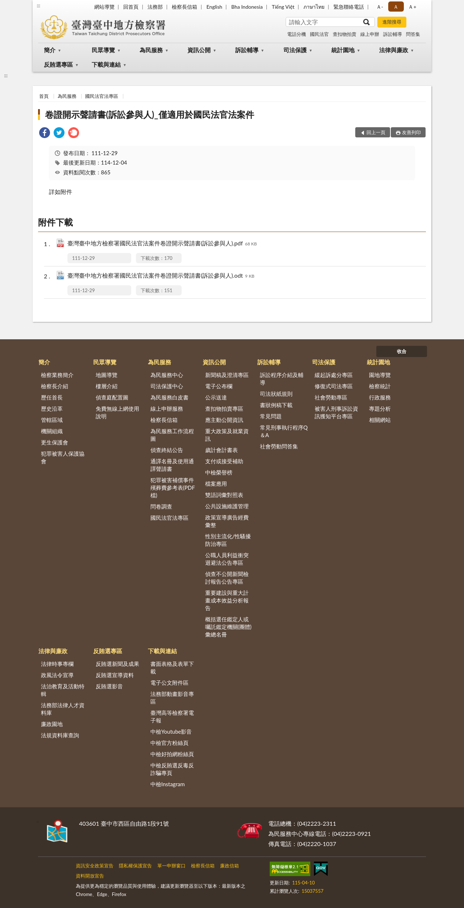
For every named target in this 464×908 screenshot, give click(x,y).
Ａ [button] (395, 7)
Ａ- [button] (379, 7)
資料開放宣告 (90, 876)
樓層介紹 (106, 386)
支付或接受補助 (224, 461)
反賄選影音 (109, 686)
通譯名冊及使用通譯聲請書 (172, 465)
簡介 (49, 49)
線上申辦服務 (166, 408)
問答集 (413, 34)
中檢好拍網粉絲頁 (172, 754)
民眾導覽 (103, 49)
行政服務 (380, 397)
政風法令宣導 (57, 675)
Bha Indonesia (247, 7)
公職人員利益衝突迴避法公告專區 (227, 559)
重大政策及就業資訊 (227, 435)
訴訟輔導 (392, 34)
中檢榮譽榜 (218, 472)
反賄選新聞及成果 (117, 663)
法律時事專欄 (57, 663)
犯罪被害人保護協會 (62, 457)
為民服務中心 (166, 375)
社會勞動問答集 (279, 446)
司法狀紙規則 (276, 393)
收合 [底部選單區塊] (401, 351)
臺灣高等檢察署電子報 (172, 716)
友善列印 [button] (411, 132)
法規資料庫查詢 (60, 735)
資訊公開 (199, 49)
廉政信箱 (229, 865)
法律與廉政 (393, 49)
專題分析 (380, 408)
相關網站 (380, 419)
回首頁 (130, 7)
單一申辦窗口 (171, 865)
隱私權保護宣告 (135, 865)
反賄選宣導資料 (115, 675)
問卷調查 (161, 506)
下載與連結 (106, 64)
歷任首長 (52, 397)
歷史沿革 (52, 408)
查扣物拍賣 (344, 34)
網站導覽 (104, 7)
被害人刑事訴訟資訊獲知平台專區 (336, 412)
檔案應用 (216, 483)
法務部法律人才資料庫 (62, 709)
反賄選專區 (58, 64)
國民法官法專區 (101, 96)
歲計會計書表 (221, 450)
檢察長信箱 (184, 7)
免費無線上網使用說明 (117, 412)
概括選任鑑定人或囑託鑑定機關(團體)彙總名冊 (228, 627)
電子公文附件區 (169, 682)
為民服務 (151, 49)
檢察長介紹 (54, 386)
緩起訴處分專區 (334, 375)
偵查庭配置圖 (112, 397)
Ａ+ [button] (412, 7)
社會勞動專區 (331, 397)
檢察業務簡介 (57, 375)
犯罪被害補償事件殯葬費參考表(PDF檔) (172, 487)
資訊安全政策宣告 (94, 865)
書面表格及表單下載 (172, 667)
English (214, 7)
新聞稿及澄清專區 (227, 375)
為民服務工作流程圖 (172, 435)
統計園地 (343, 49)
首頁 (44, 96)
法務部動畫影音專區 (172, 698)
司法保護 (295, 49)
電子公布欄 (218, 386)
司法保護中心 (166, 386)
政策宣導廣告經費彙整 (227, 521)
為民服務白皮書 (169, 397)
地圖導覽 (106, 375)
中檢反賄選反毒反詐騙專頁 (172, 769)
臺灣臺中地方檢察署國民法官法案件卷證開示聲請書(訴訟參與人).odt (160, 276)
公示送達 (216, 397)
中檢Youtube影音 (171, 731)
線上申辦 (369, 34)
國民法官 (319, 34)
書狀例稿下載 (276, 405)
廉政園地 (52, 724)
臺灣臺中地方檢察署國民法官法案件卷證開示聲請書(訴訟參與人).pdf (162, 244)
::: (38, 5)
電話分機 (296, 34)
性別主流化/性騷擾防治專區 (228, 540)
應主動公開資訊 (224, 419)
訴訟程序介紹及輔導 (281, 379)
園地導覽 (380, 375)
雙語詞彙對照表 (224, 495)
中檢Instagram (167, 784)
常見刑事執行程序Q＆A (284, 431)
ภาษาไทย (313, 7)
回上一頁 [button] (375, 132)
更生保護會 (54, 442)
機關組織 (52, 431)
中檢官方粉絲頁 (169, 742)
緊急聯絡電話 (349, 7)
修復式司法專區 (334, 386)
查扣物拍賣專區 (224, 408)
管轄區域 (52, 419)
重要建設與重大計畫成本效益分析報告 (227, 600)
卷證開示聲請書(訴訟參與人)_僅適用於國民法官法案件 (149, 114)
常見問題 (271, 416)
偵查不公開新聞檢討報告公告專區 (227, 578)
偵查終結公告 (166, 450)
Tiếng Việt (283, 7)
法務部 (155, 7)
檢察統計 (380, 386)
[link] (44, 133)
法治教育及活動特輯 (62, 690)
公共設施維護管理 (227, 506)
